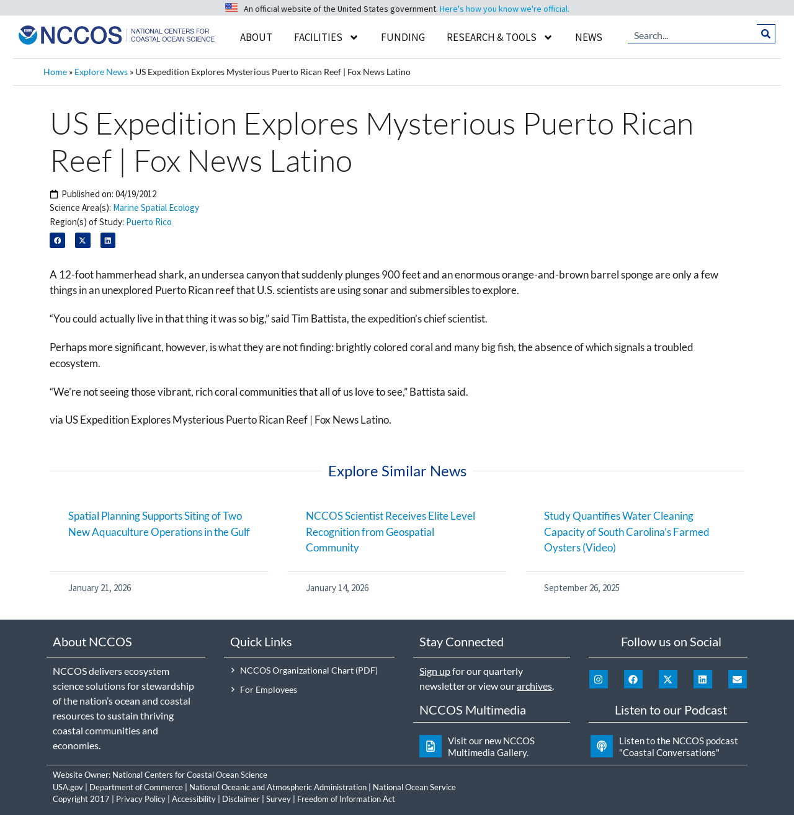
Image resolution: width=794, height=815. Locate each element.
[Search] (766, 34)
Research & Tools (500, 37)
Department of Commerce (136, 787)
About (256, 37)
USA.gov (68, 787)
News (588, 37)
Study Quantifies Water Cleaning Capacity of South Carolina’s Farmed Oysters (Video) (627, 531)
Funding (403, 37)
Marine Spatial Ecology (156, 207)
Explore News (101, 71)
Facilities (326, 37)
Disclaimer (241, 799)
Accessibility (194, 799)
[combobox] (692, 34)
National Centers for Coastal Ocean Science (189, 775)
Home (55, 71)
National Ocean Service (414, 787)
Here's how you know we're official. (504, 8)
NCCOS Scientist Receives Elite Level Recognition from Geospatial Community (390, 531)
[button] (57, 240)
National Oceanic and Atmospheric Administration (278, 787)
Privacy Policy (141, 799)
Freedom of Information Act (346, 799)
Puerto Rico (149, 222)
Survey (278, 799)
